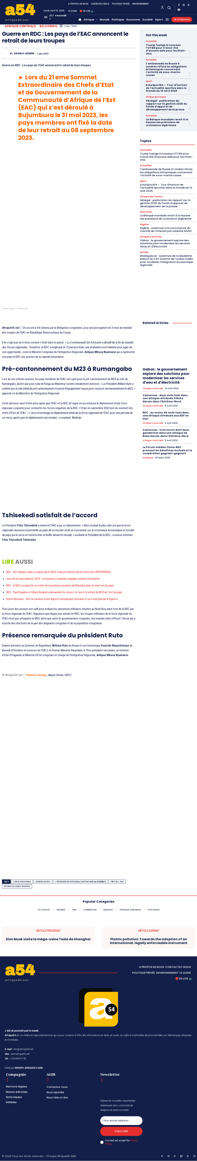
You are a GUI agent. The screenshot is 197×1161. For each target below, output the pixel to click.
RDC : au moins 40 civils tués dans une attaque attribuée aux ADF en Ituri (166, 415)
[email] (121, 1120)
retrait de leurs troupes (17, 886)
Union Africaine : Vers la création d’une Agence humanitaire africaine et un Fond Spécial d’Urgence (62, 599)
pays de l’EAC (117, 882)
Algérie (144, 224)
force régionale (22, 882)
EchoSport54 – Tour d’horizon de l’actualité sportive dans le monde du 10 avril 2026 (166, 87)
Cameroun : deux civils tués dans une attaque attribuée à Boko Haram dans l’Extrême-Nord (165, 398)
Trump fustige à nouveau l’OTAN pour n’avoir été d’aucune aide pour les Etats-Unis (166, 49)
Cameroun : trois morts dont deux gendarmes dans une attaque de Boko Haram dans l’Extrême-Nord (166, 433)
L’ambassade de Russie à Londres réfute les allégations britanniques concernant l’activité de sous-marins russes (166, 69)
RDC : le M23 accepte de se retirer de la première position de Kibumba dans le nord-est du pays (60, 585)
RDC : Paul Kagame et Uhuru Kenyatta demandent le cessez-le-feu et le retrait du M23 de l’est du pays (64, 592)
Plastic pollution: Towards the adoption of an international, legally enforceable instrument (148, 941)
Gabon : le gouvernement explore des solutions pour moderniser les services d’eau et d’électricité (165, 243)
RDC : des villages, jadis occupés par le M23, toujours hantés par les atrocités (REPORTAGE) (58, 572)
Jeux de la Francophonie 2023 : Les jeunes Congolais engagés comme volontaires (53, 578)
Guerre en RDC (43, 882)
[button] (169, 7)
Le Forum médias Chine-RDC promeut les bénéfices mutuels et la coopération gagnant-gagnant (167, 450)
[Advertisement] (69, 183)
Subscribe (121, 1131)
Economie (151, 116)
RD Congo (48, 26)
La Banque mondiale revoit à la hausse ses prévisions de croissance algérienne (167, 122)
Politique (148, 457)
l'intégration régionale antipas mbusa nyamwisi (80, 882)
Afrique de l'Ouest (156, 97)
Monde (144, 252)
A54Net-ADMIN (24, 53)
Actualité (151, 41)
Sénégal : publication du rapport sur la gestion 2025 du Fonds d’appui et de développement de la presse (166, 105)
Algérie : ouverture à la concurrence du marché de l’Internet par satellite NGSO (166, 229)
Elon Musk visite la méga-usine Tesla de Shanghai (48, 939)
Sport (149, 81)
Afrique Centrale (20, 26)
